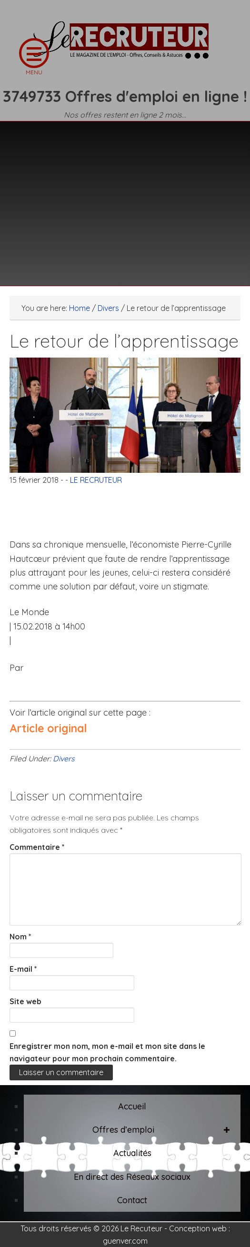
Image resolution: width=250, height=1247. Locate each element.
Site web (25, 1001)
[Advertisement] (125, 197)
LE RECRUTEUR (125, 45)
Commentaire (37, 847)
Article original (48, 728)
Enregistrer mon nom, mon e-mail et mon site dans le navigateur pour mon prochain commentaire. (107, 1052)
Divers (64, 758)
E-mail (23, 969)
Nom (20, 936)
